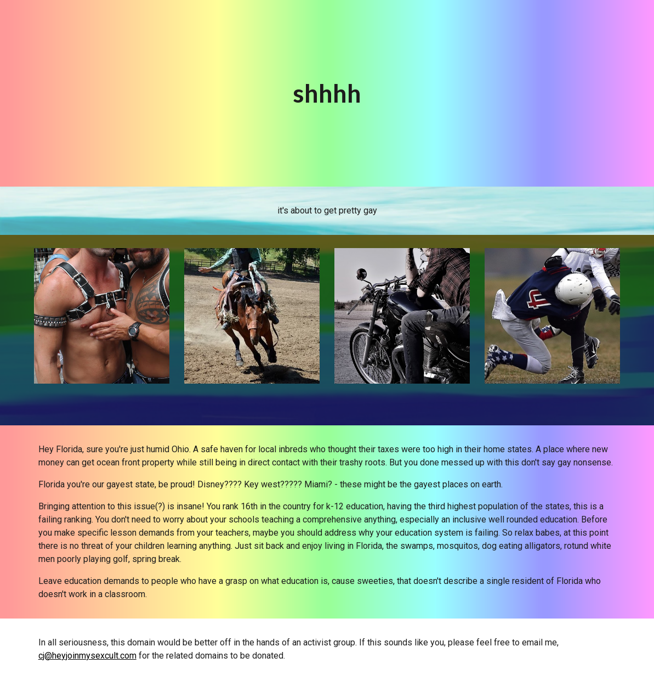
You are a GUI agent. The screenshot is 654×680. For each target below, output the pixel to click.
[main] (327, 93)
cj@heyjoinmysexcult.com (87, 655)
